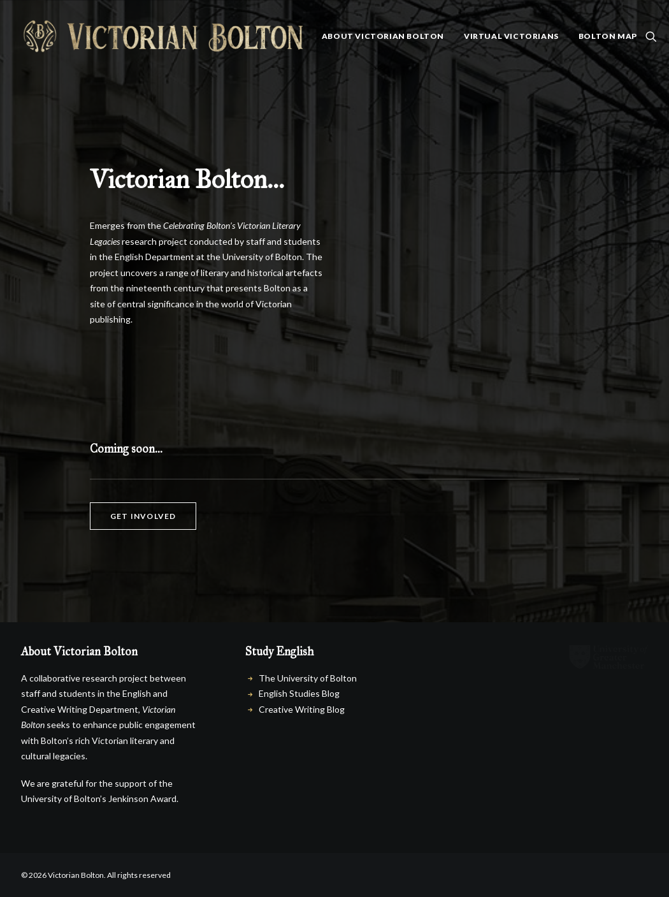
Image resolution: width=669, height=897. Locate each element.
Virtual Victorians (511, 36)
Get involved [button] (143, 516)
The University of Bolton (308, 678)
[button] (651, 36)
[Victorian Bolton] (163, 36)
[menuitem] (383, 36)
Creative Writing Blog (302, 709)
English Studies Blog (299, 693)
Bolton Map (608, 36)
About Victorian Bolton (383, 36)
